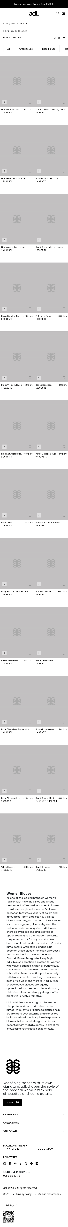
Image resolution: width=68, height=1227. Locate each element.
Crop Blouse (26, 49)
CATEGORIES (10, 1114)
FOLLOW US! (10, 1157)
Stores (13, 1102)
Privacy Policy (23, 1194)
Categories (9, 23)
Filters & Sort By (12, 37)
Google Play (45, 1148)
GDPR (6, 1194)
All (8, 49)
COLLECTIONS (11, 1122)
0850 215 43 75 (11, 1175)
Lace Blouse (49, 49)
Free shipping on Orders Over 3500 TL (34, 4)
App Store (13, 1148)
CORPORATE (10, 1131)
